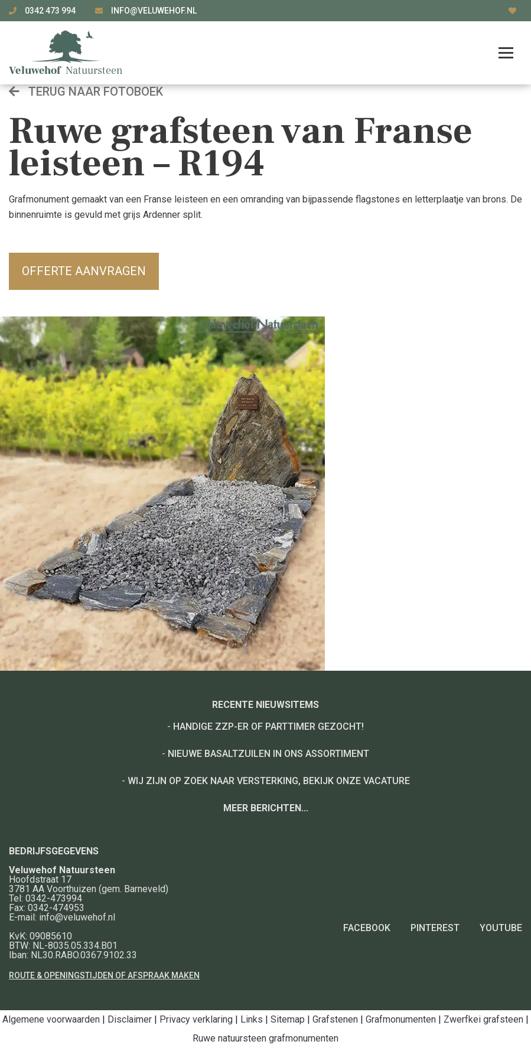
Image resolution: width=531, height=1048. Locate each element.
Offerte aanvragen (84, 271)
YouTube (501, 927)
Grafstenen (335, 1019)
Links (251, 1019)
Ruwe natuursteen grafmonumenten (265, 1038)
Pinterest (435, 927)
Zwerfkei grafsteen (483, 1019)
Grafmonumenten (401, 1019)
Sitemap (288, 1019)
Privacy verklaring (196, 1019)
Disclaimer (129, 1019)
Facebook (366, 927)
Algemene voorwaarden (51, 1019)
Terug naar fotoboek (86, 91)
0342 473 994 (51, 10)
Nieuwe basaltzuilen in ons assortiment (268, 753)
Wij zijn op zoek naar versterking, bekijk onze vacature (269, 780)
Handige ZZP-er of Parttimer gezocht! (268, 726)
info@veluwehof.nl (154, 10)
